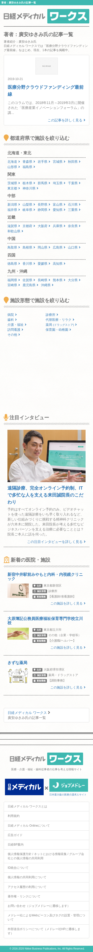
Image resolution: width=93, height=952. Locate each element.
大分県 (74, 280)
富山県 (59, 204)
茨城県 (13, 183)
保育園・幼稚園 (58, 330)
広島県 (59, 247)
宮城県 (59, 162)
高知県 (59, 263)
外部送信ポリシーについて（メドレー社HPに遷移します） (44, 931)
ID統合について (18, 867)
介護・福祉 (17, 325)
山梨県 (29, 204)
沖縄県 (47, 285)
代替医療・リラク (60, 320)
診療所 (52, 315)
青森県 (29, 162)
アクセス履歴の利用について (27, 887)
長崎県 (44, 280)
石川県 (74, 204)
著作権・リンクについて (24, 896)
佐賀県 (29, 280)
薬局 (61, 325)
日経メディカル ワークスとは (27, 806)
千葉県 (74, 183)
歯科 (12, 320)
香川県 (29, 263)
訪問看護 (15, 330)
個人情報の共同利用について (27, 877)
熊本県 (59, 280)
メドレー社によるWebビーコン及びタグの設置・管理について (46, 917)
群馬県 (44, 183)
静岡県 (44, 210)
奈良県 (74, 226)
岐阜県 (29, 210)
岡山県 (44, 247)
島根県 (29, 247)
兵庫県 (59, 226)
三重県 (74, 210)
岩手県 (44, 162)
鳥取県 (13, 247)
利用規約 (14, 816)
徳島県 (13, 263)
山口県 (74, 247)
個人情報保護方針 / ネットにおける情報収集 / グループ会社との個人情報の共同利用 (46, 856)
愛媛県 (44, 263)
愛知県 (59, 210)
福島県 (29, 167)
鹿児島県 (30, 285)
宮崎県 (13, 285)
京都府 (29, 226)
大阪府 (44, 226)
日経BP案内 (16, 844)
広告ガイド (15, 835)
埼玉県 (59, 183)
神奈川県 (30, 188)
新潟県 (13, 204)
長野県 (44, 204)
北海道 (13, 162)
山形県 (13, 167)
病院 (12, 315)
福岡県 (13, 280)
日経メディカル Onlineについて (29, 825)
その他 (13, 335)
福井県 (13, 210)
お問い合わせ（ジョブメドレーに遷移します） (39, 906)
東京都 (13, 188)
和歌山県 (15, 231)
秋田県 (74, 162)
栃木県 (29, 183)
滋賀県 (13, 226)
